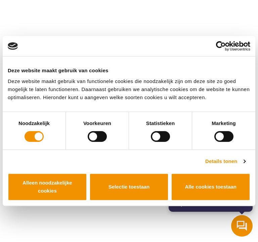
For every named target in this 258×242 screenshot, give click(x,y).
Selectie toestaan (129, 187)
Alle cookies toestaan (210, 187)
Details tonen (221, 161)
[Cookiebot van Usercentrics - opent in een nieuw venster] (220, 46)
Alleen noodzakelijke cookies (47, 187)
